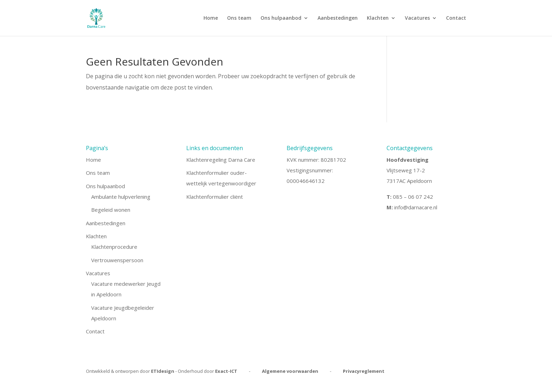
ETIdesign (162, 371)
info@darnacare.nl (415, 207)
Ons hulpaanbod (281, 18)
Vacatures (417, 18)
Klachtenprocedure (114, 246)
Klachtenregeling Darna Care (220, 159)
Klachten (378, 18)
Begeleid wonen (110, 209)
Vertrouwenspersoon (117, 260)
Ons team (239, 18)
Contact (456, 18)
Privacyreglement (363, 371)
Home (210, 18)
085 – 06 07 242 (413, 196)
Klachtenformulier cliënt (214, 196)
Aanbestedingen (338, 18)
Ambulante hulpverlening (120, 196)
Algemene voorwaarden (290, 371)
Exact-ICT (226, 371)
